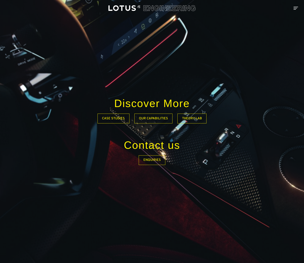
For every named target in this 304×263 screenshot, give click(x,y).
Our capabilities (153, 118)
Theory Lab (192, 118)
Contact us (152, 145)
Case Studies (113, 118)
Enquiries (152, 160)
